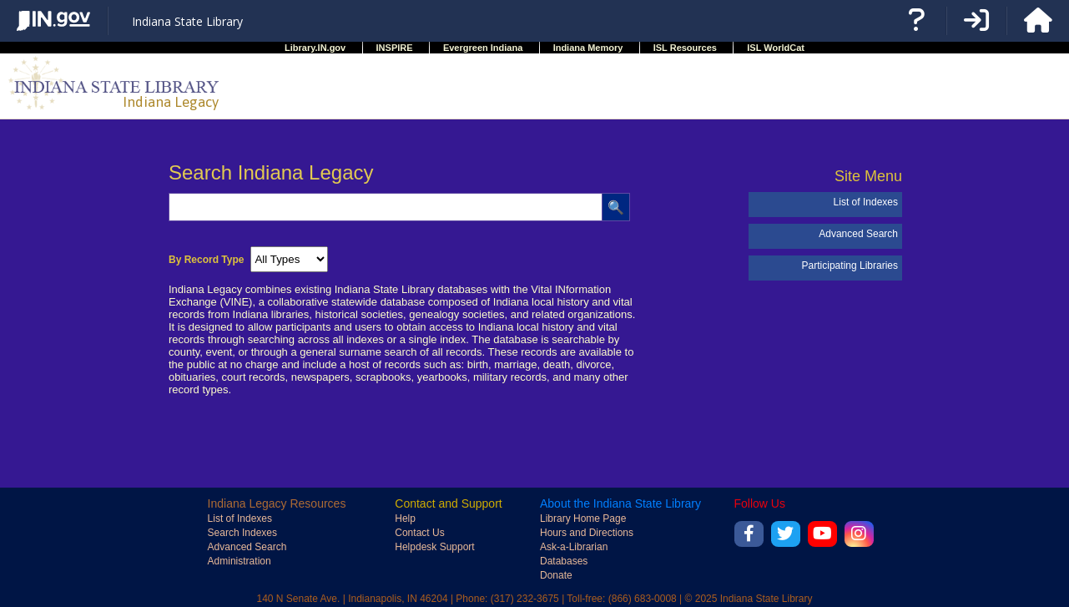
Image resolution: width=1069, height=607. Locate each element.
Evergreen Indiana (482, 48)
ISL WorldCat (775, 48)
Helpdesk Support (434, 547)
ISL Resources (685, 48)
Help (405, 518)
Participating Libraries (850, 265)
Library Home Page (583, 518)
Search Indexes (242, 533)
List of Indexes (866, 202)
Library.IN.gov (315, 48)
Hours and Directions (586, 533)
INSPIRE (394, 48)
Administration (239, 561)
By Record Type (206, 260)
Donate (556, 575)
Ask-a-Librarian (574, 547)
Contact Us (419, 533)
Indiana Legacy (171, 102)
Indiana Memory (588, 48)
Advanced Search (858, 234)
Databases (563, 561)
